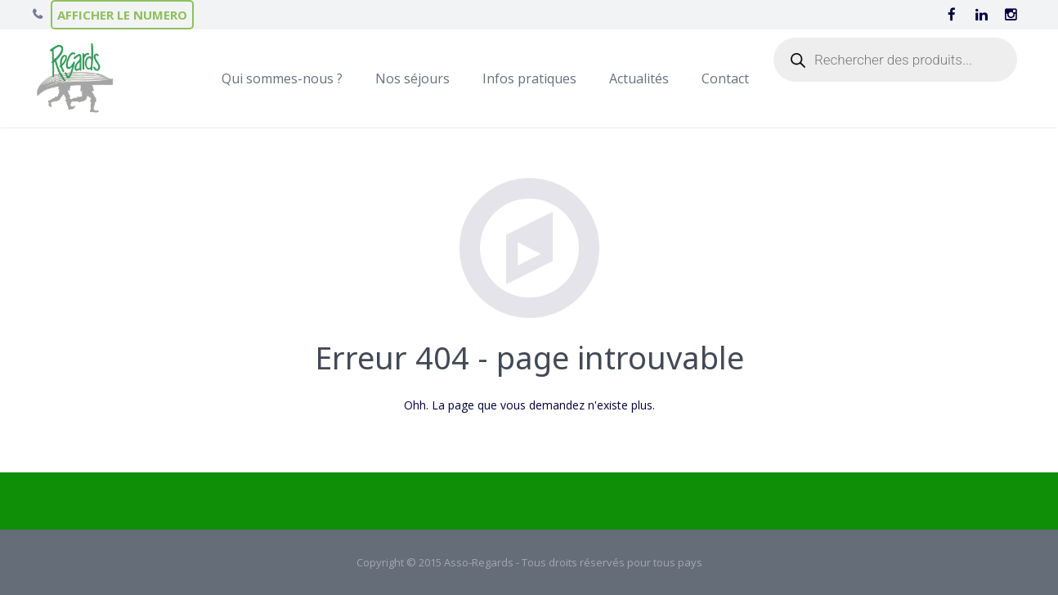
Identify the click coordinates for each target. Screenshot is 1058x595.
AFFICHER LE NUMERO (122, 15)
